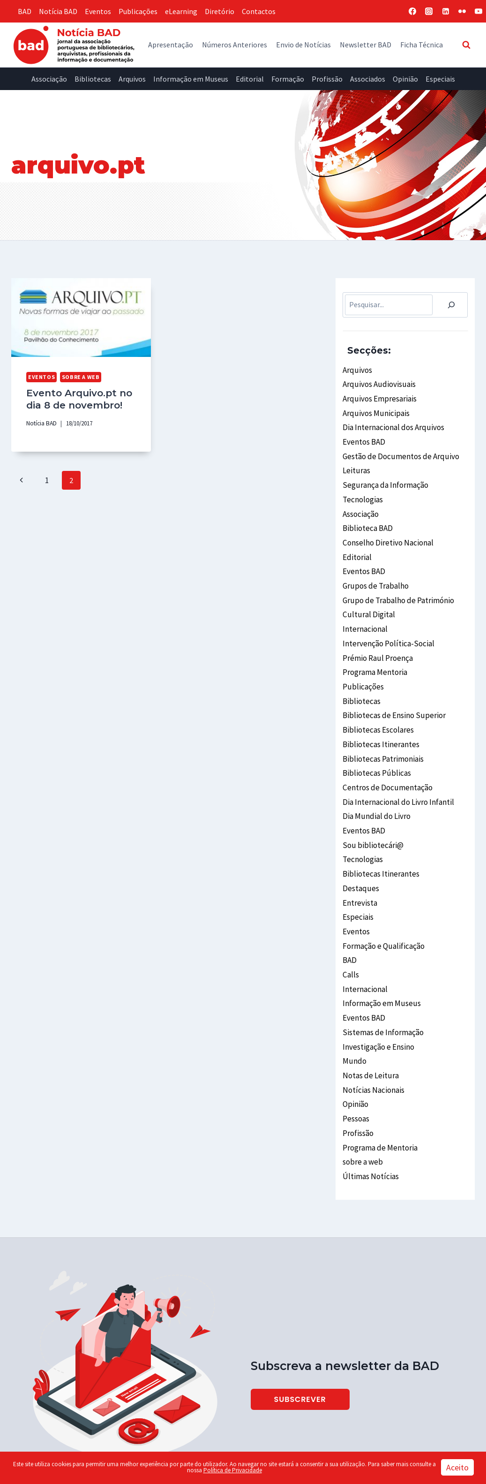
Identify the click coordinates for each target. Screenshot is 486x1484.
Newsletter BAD (365, 44)
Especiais (440, 78)
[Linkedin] (445, 11)
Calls (351, 936)
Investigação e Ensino (378, 1004)
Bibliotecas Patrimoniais (382, 734)
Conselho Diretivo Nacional (386, 531)
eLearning (181, 11)
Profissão (327, 78)
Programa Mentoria (374, 653)
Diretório (219, 11)
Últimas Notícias (369, 1125)
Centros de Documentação (385, 761)
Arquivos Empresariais (378, 396)
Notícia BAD (58, 11)
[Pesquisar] (451, 305)
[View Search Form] (466, 44)
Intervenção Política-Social (387, 626)
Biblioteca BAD (367, 517)
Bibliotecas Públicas (375, 747)
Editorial (250, 78)
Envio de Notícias (303, 44)
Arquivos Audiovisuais (376, 382)
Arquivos (132, 78)
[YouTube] (478, 11)
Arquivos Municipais (374, 410)
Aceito (457, 1467)
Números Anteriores (234, 44)
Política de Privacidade (232, 1470)
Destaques (359, 855)
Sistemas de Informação (382, 990)
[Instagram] (428, 11)
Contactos (259, 11)
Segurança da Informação (384, 477)
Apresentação (170, 44)
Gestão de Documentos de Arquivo (397, 450)
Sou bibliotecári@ (371, 815)
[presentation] (81, 317)
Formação (287, 78)
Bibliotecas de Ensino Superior (391, 693)
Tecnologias (362, 491)
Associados (367, 78)
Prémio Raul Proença (377, 639)
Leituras (356, 464)
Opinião (405, 78)
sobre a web (77, 376)
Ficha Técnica (421, 44)
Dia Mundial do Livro (374, 788)
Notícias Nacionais (372, 1044)
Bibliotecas (93, 78)
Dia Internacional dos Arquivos (391, 423)
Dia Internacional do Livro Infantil (397, 774)
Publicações (138, 11)
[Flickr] (462, 11)
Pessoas (356, 1071)
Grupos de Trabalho (374, 571)
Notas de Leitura (369, 1031)
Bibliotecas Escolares (377, 707)
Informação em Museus (190, 78)
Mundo (353, 1017)
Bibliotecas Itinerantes (380, 720)
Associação (49, 78)
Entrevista (359, 869)
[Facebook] (412, 11)
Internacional (365, 612)
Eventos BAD (363, 437)
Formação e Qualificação (382, 909)
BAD (24, 11)
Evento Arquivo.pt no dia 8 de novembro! (76, 397)
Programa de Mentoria (379, 1099)
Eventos (98, 11)
